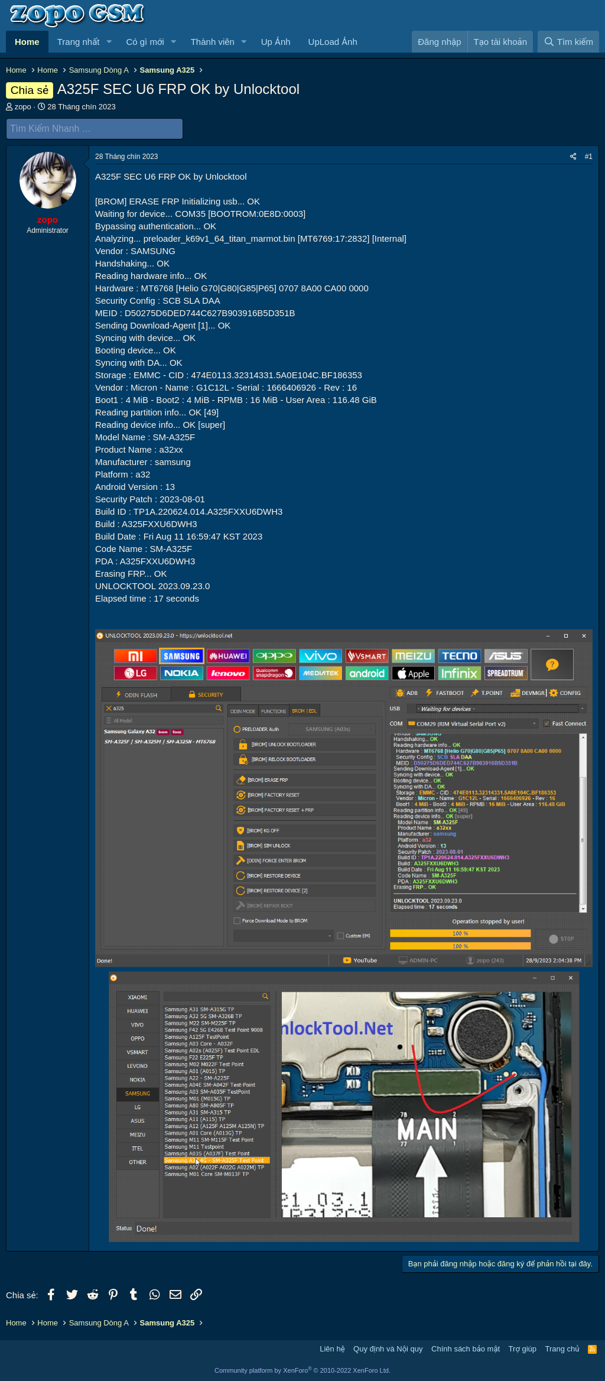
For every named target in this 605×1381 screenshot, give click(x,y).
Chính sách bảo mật (465, 1348)
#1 (589, 156)
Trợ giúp (522, 1348)
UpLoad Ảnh (332, 42)
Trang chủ (562, 1348)
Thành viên (213, 42)
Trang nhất (78, 42)
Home (27, 42)
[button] (108, 42)
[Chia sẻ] (573, 156)
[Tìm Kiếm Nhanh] (94, 128)
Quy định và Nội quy (388, 1348)
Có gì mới (145, 42)
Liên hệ (332, 1348)
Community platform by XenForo (302, 1370)
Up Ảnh (276, 42)
